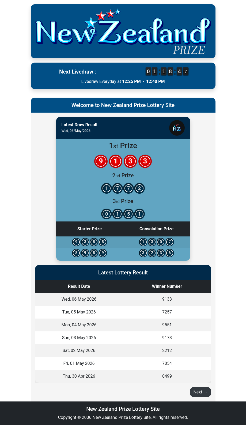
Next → (200, 392)
